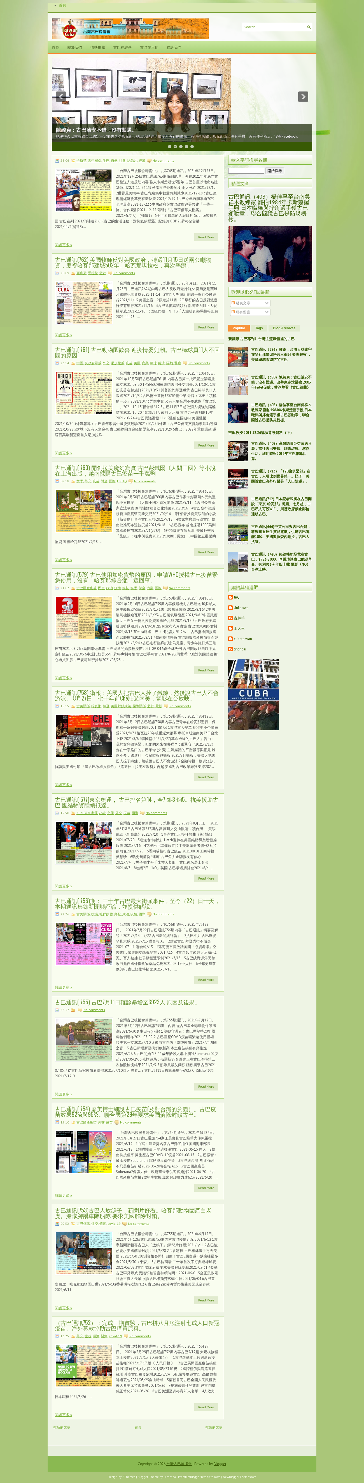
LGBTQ (122, 481)
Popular (239, 328)
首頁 (62, 5)
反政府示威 (93, 363)
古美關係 (83, 706)
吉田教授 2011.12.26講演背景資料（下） (261, 432)
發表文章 (241, 303)
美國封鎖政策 (121, 706)
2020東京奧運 (87, 813)
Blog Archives (284, 328)
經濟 (142, 160)
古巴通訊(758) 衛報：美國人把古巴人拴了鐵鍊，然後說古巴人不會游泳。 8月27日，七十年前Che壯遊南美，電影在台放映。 (137, 695)
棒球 (153, 363)
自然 (114, 160)
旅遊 (88, 1336)
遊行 (102, 273)
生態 (106, 160)
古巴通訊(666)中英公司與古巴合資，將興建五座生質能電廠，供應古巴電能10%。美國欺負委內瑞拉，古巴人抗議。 (281, 534)
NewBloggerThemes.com (239, 1477)
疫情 (117, 588)
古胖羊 (239, 618)
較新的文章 (61, 1427)
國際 (112, 481)
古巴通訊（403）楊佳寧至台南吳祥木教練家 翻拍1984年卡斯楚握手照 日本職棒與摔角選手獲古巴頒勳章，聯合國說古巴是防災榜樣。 (269, 208)
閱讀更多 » (63, 245)
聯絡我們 (174, 47)
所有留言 (241, 312)
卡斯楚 (81, 160)
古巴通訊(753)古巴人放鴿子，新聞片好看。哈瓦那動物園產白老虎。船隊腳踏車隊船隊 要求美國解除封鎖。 (133, 1212)
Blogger (220, 1463)
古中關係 (94, 160)
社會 (122, 160)
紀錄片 (132, 160)
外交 (106, 363)
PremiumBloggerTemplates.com (199, 1477)
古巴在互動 (149, 47)
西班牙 (81, 273)
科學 (133, 588)
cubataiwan (243, 638)
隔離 (169, 363)
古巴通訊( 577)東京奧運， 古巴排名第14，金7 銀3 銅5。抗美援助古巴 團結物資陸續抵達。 (136, 802)
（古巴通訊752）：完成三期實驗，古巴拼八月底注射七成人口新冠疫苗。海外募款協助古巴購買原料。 (137, 1325)
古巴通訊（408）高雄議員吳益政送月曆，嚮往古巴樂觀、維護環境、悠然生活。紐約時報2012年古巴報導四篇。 (281, 451)
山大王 (239, 628)
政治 (109, 588)
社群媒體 (106, 914)
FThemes (128, 1477)
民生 (101, 588)
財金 (104, 481)
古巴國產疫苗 (86, 588)
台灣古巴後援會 (179, 1463)
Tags (259, 328)
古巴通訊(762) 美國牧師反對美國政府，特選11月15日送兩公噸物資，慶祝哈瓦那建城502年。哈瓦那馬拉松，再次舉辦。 (133, 262)
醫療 (177, 363)
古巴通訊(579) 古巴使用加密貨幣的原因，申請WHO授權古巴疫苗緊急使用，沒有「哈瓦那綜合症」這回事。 (136, 577)
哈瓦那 (96, 706)
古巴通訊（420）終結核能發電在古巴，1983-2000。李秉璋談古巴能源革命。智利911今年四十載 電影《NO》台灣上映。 (281, 562)
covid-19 (114, 1223)
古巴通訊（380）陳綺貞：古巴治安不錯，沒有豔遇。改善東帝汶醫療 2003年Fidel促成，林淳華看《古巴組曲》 (281, 382)
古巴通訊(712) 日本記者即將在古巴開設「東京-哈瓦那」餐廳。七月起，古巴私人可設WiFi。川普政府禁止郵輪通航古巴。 (281, 506)
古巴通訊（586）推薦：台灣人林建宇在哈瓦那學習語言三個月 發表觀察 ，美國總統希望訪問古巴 (281, 354)
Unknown (241, 607)
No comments (163, 160)
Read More (206, 237)
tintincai (240, 649)
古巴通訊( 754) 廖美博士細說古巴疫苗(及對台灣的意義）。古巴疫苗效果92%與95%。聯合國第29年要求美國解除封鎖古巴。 (135, 1111)
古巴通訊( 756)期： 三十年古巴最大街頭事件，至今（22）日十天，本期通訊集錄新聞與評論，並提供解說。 (137, 903)
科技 (125, 588)
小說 (102, 813)
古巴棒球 (83, 1223)
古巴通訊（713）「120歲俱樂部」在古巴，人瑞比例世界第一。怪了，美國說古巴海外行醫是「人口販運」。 (280, 476)
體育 (102, 1223)
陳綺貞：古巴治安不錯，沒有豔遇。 (96, 130)
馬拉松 (93, 273)
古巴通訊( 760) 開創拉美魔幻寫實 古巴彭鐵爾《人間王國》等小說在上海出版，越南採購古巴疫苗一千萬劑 (135, 470)
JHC (236, 597)
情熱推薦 (97, 47)
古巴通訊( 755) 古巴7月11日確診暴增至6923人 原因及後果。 (127, 1002)
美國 (137, 363)
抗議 (94, 914)
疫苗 (129, 363)
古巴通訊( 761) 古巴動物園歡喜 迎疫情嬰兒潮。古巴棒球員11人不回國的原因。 (137, 352)
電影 (158, 706)
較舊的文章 (214, 1427)
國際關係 (139, 706)
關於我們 (74, 47)
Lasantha (170, 1477)
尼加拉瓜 (117, 363)
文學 (79, 481)
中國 (79, 363)
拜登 (106, 706)
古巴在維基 (122, 47)
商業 (145, 363)
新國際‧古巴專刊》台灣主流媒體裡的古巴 (261, 339)
